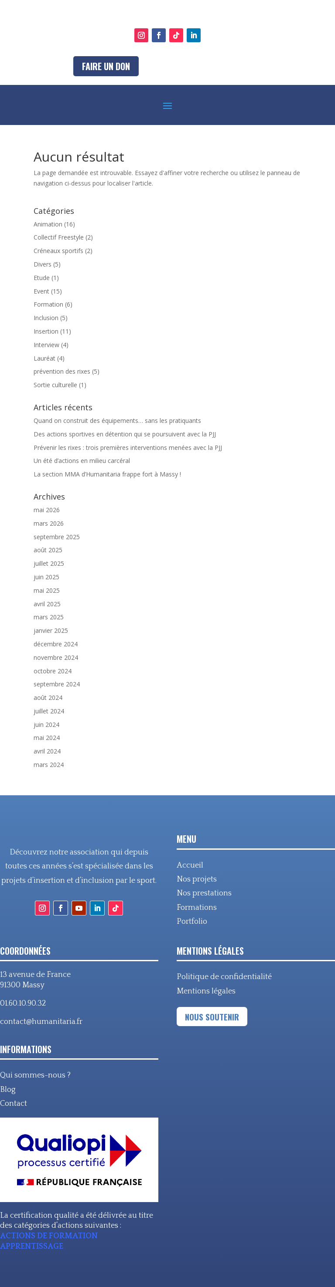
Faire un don (106, 66)
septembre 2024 (57, 684)
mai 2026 (47, 510)
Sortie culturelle (55, 385)
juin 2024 (46, 724)
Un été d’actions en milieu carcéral (82, 460)
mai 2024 (47, 737)
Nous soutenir (212, 1016)
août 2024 (48, 697)
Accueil (190, 865)
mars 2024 (49, 764)
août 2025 (48, 550)
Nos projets (197, 879)
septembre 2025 (57, 537)
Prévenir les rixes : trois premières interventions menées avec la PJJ (128, 447)
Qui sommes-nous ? (35, 1075)
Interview (46, 345)
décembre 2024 (56, 644)
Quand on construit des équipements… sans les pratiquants (117, 420)
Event (41, 291)
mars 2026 (49, 523)
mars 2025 (49, 617)
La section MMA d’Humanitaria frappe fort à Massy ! (107, 474)
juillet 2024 (49, 711)
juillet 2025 (49, 563)
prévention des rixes (62, 371)
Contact (13, 1103)
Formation (48, 304)
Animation (48, 224)
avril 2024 (47, 751)
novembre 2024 (56, 657)
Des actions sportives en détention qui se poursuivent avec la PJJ (125, 434)
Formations (197, 907)
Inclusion (46, 318)
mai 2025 (47, 590)
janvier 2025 (51, 630)
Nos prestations (204, 893)
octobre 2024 (53, 671)
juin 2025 (46, 577)
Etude (42, 278)
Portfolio (192, 921)
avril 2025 (47, 604)
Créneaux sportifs (58, 251)
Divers (42, 264)
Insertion (46, 331)
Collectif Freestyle (59, 237)
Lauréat (44, 358)
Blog (8, 1089)
